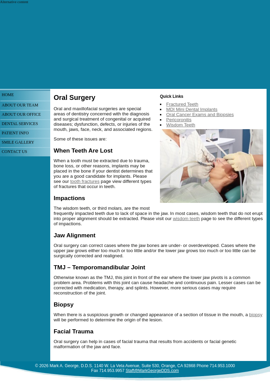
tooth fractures (84, 181)
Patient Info (15, 133)
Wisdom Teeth (180, 124)
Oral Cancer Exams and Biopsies (200, 114)
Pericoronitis (178, 119)
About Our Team (20, 105)
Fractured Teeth (182, 104)
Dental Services (20, 123)
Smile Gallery (18, 142)
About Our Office (21, 114)
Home (8, 94)
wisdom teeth (186, 218)
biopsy (255, 314)
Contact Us (14, 151)
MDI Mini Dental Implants (191, 109)
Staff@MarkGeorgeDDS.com (152, 370)
